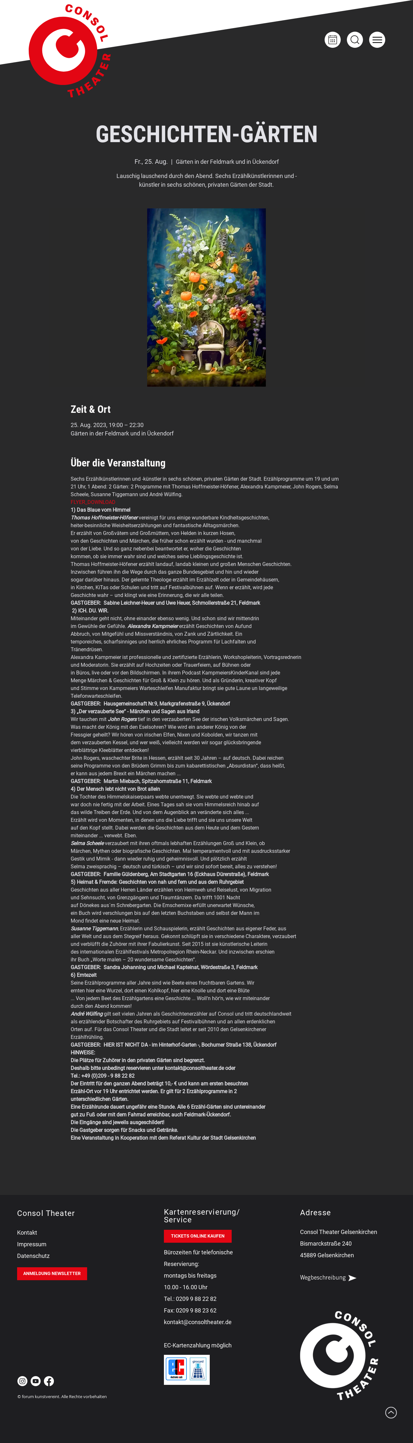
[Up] (355, 40)
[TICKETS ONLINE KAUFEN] (198, 1236)
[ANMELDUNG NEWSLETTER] (52, 1273)
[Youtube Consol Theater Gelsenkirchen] (36, 1381)
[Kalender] (333, 40)
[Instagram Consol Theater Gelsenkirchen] (22, 1381)
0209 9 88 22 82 (196, 1298)
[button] (377, 40)
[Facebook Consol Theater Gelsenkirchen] (49, 1381)
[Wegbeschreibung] (334, 1278)
